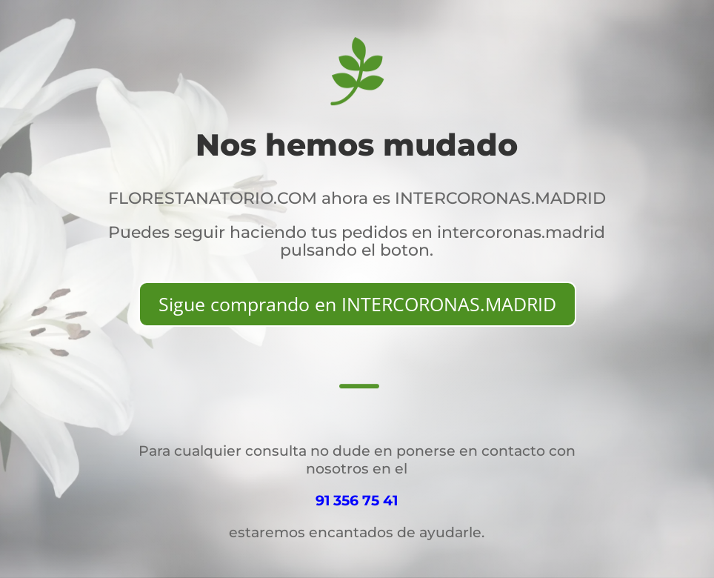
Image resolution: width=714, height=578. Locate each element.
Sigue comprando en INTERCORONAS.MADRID (357, 303)
